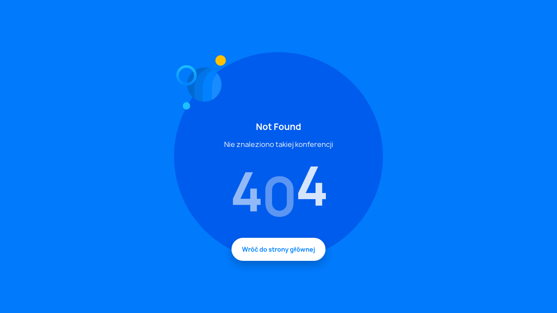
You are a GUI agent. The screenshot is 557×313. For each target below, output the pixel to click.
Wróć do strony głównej (278, 249)
